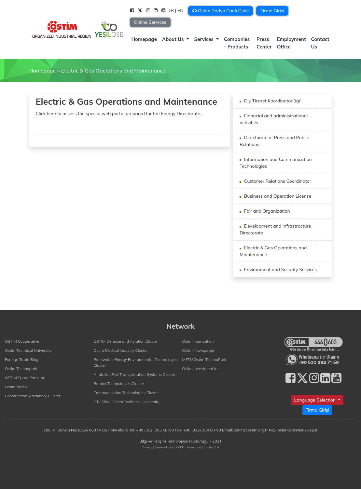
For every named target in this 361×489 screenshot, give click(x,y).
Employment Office (291, 43)
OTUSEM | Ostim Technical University (126, 401)
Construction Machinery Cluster (32, 395)
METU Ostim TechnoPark (204, 359)
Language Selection (315, 400)
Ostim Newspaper (198, 350)
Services (204, 39)
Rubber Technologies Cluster (118, 383)
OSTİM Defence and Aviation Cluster (125, 341)
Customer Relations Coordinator (277, 181)
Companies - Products (237, 43)
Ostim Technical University (28, 350)
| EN (180, 10)
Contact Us (320, 43)
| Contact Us (210, 447)
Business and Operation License (277, 196)
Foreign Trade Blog (21, 359)
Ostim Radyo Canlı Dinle (220, 11)
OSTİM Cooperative (22, 341)
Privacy (147, 447)
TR (171, 10)
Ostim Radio (16, 386)
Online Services (150, 22)
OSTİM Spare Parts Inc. (25, 377)
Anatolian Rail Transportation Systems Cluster (134, 374)
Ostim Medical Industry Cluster (120, 350)
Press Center (264, 43)
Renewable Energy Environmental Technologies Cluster (135, 362)
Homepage (144, 39)
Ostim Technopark (21, 368)
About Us (173, 39)
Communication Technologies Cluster (126, 392)
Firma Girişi (272, 11)
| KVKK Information (187, 447)
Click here (46, 113)
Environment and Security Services (280, 269)
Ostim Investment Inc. (201, 368)
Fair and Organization (266, 211)
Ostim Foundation (198, 341)
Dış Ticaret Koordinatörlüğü (272, 101)
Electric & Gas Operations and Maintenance (113, 70)
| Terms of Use (163, 447)
